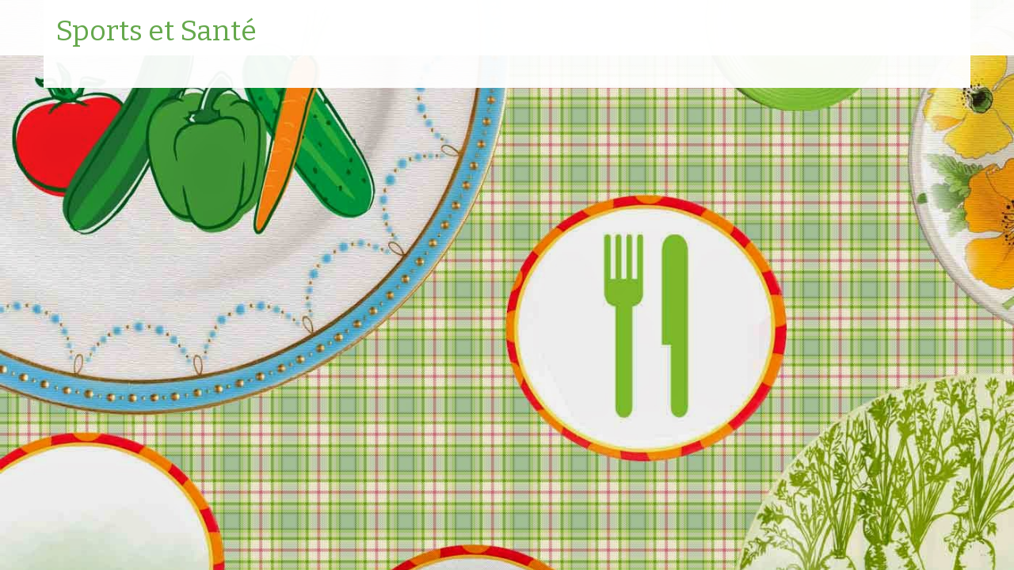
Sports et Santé (156, 32)
